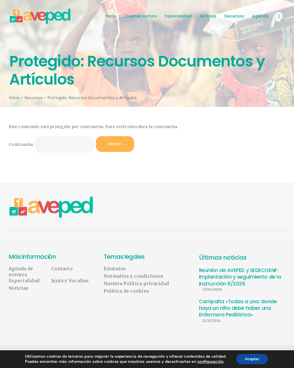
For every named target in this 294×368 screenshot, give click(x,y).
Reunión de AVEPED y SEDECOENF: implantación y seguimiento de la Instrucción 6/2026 (240, 277)
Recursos (34, 98)
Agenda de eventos (21, 271)
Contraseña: (51, 144)
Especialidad (24, 280)
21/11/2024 (211, 320)
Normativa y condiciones (133, 276)
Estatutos (115, 268)
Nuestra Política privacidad (136, 283)
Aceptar (252, 359)
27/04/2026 (212, 289)
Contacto (62, 268)
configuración (210, 361)
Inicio (14, 98)
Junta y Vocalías (70, 280)
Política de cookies (126, 291)
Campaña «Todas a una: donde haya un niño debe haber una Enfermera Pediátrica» (238, 308)
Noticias (18, 288)
